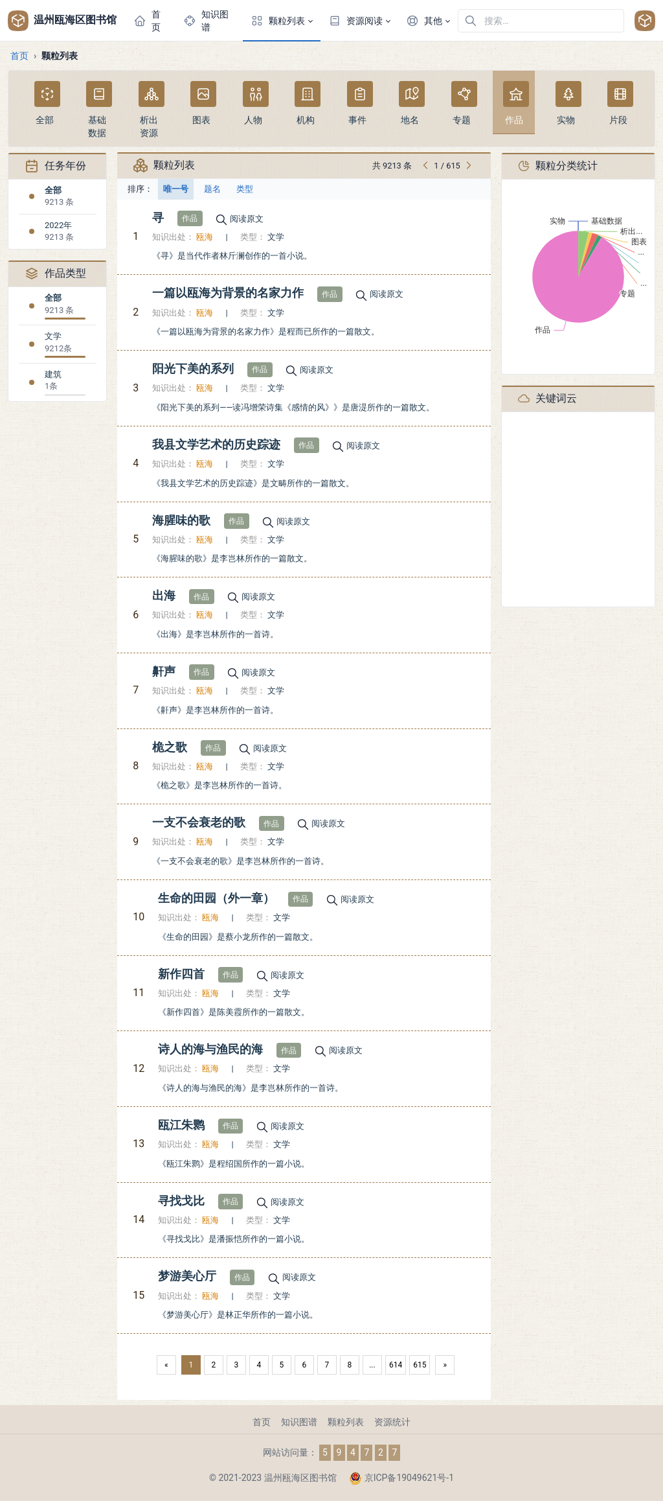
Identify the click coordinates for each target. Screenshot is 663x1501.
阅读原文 (247, 219)
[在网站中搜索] (541, 20)
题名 (212, 189)
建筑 (53, 374)
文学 (53, 336)
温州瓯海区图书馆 (61, 20)
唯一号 (175, 189)
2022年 (58, 225)
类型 (244, 189)
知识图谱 (299, 1422)
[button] (281, 20)
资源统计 (392, 1422)
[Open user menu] (645, 20)
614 (395, 1364)
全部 (53, 190)
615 (419, 1364)
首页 (19, 56)
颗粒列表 (346, 1422)
